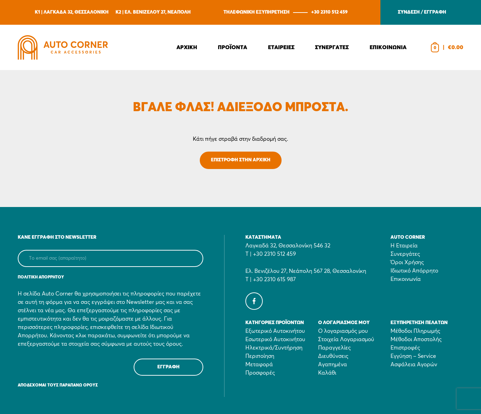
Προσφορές (260, 373)
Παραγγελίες (334, 348)
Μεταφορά (259, 364)
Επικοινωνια (388, 47)
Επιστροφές (405, 348)
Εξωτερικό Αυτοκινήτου (275, 331)
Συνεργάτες (405, 254)
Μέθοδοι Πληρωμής (415, 331)
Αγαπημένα (332, 364)
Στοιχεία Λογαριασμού (346, 339)
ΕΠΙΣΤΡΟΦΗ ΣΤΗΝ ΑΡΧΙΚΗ (240, 160)
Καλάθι (327, 373)
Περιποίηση (259, 356)
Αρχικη (186, 47)
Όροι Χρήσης (407, 262)
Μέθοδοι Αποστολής (416, 339)
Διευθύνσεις (333, 356)
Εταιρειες (281, 47)
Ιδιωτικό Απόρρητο (414, 271)
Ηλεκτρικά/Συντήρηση (273, 348)
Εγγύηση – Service (413, 356)
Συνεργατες (332, 47)
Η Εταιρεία (404, 245)
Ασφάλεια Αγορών (414, 364)
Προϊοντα (232, 47)
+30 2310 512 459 (329, 12)
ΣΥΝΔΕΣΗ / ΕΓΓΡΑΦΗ (422, 12)
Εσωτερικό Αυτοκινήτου (275, 339)
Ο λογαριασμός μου (343, 331)
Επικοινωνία (406, 279)
